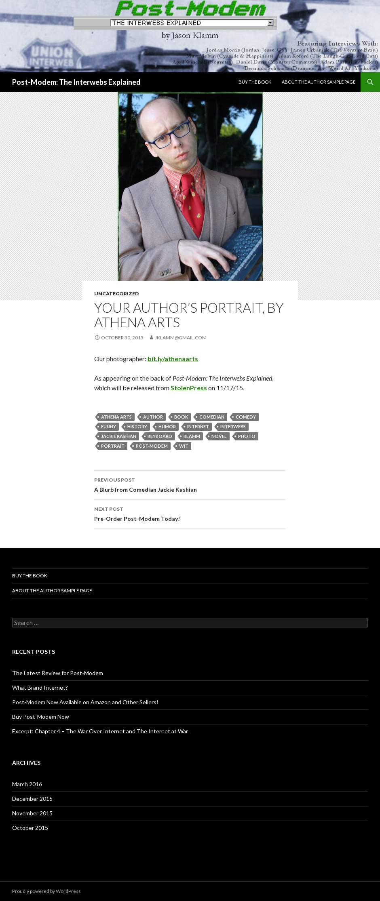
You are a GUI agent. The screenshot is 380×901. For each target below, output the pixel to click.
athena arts (116, 416)
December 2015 (32, 798)
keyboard (160, 436)
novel (219, 436)
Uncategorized (116, 294)
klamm (192, 436)
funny (108, 426)
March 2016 (27, 784)
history (137, 426)
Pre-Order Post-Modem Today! (190, 513)
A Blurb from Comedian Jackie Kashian (190, 484)
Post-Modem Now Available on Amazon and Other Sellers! (85, 702)
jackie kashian (118, 436)
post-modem (152, 445)
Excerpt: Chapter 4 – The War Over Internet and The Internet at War (100, 731)
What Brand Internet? (40, 687)
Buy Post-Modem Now (40, 716)
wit (183, 445)
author (153, 416)
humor (167, 426)
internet (198, 426)
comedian (211, 416)
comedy (246, 416)
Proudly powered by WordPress (46, 891)
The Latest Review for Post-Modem (57, 672)
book (181, 416)
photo (246, 436)
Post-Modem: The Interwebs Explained (76, 82)
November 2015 (32, 813)
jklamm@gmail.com (181, 338)
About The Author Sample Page (318, 81)
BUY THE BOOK (255, 81)
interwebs (233, 426)
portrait (113, 445)
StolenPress (189, 388)
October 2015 (30, 827)
